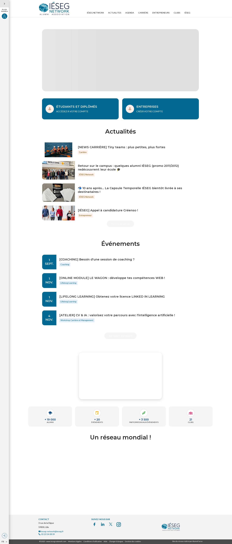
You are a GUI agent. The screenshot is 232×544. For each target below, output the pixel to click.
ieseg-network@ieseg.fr (52, 531)
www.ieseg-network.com (56, 541)
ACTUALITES (114, 12)
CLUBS (177, 12)
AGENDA (129, 12)
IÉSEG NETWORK (95, 12)
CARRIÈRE (143, 12)
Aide (105, 541)
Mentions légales (75, 541)
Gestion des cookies (133, 541)
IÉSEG (187, 12)
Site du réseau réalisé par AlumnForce (187, 541)
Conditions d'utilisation (92, 541)
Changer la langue (116, 541)
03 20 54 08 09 (48, 534)
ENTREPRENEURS (161, 12)
